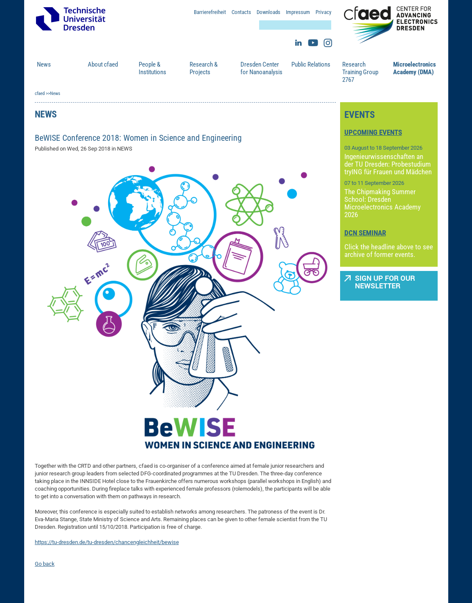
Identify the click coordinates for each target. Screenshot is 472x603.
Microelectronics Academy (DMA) (414, 68)
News (44, 64)
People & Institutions (152, 68)
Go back (45, 564)
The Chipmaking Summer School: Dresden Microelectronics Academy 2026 (382, 203)
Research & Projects (204, 68)
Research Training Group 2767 (360, 72)
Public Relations (310, 64)
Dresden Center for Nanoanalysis (261, 68)
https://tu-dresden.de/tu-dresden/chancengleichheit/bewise (107, 542)
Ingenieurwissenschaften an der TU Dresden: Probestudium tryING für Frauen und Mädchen (388, 164)
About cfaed (103, 64)
